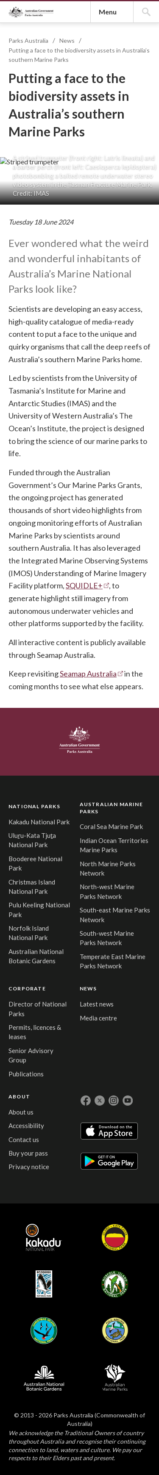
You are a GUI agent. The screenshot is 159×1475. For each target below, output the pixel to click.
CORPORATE (118, 1414)
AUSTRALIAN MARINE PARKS (72, 1419)
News (71, 198)
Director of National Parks (116, 1442)
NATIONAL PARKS (28, 1415)
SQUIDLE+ (87, 1118)
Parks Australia (54, 88)
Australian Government (35, 1352)
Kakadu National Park (25, 1447)
